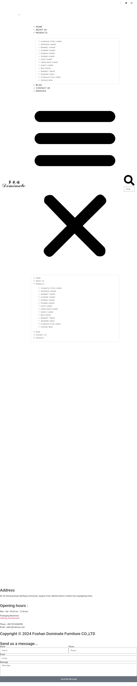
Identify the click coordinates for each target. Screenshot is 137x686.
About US (41, 29)
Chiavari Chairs (48, 50)
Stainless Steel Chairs (51, 41)
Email (2, 654)
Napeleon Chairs (48, 44)
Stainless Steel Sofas (51, 77)
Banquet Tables (48, 71)
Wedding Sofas (48, 74)
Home (39, 26)
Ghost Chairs (47, 65)
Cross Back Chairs (49, 62)
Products (41, 32)
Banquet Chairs (48, 47)
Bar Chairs (46, 68)
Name (2, 647)
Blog (39, 85)
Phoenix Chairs (48, 53)
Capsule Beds (47, 80)
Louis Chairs (46, 59)
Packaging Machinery (9, 616)
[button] (75, 182)
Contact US (43, 88)
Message (4, 662)
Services (41, 91)
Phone (71, 647)
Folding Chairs (48, 56)
